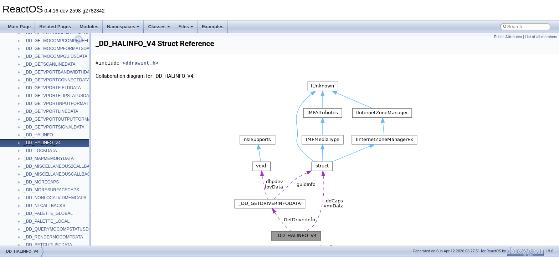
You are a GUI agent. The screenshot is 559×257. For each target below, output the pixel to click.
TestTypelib (34, 127)
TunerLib (32, 150)
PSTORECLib (37, 41)
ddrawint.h (140, 63)
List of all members (541, 37)
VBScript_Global (39, 190)
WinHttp (31, 237)
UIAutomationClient (42, 182)
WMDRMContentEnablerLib (50, 245)
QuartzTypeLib (37, 48)
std (26, 96)
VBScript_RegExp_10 (44, 198)
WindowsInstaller (40, 229)
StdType (31, 111)
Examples (213, 26)
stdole (29, 103)
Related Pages (55, 26)
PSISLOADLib (37, 33)
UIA (27, 166)
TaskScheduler (38, 119)
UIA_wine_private (40, 174)
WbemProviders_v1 (42, 213)
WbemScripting (38, 221)
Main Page (19, 26)
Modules (89, 26)
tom (27, 143)
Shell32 (31, 80)
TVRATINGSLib (38, 158)
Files (186, 26)
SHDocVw (33, 72)
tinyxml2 (31, 135)
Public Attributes (508, 37)
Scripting (32, 64)
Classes (159, 26)
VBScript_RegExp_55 (44, 205)
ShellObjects (35, 88)
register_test (35, 56)
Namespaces (123, 26)
